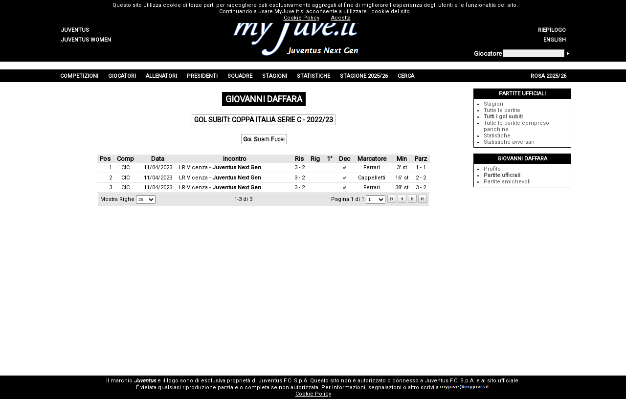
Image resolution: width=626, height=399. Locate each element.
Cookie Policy (313, 394)
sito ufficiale (502, 380)
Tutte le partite (502, 110)
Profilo (492, 169)
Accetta (341, 18)
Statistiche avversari (509, 142)
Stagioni (494, 104)
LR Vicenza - (220, 167)
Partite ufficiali (502, 175)
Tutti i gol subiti (503, 116)
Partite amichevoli (507, 181)
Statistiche (497, 136)
